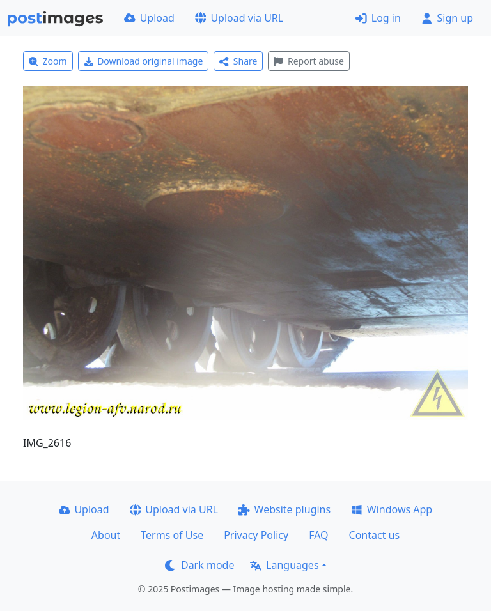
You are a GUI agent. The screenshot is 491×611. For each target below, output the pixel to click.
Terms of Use (172, 535)
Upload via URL (239, 18)
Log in (378, 18)
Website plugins (284, 509)
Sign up (447, 18)
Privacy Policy (256, 535)
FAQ (318, 535)
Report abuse (308, 61)
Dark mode (199, 565)
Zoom (48, 61)
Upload (149, 18)
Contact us (374, 535)
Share (238, 61)
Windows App (391, 509)
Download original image (143, 61)
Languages (284, 565)
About (105, 535)
